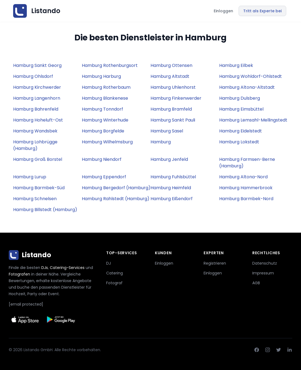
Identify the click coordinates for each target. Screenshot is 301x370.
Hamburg (160, 142)
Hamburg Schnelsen (35, 199)
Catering (114, 273)
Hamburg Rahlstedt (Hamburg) (115, 199)
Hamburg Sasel (166, 131)
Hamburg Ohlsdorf (33, 76)
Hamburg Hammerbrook (246, 188)
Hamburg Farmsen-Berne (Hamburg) (247, 162)
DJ (108, 263)
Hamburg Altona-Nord (243, 177)
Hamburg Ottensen (171, 65)
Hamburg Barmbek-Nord (246, 199)
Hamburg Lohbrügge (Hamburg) (35, 145)
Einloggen (223, 11)
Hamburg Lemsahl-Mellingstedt (253, 120)
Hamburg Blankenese (105, 98)
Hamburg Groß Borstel (37, 159)
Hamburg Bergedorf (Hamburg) (116, 188)
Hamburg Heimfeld (170, 188)
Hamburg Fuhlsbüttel (173, 177)
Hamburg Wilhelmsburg (107, 142)
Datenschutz (264, 263)
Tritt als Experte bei (262, 11)
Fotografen (19, 274)
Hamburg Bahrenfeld (35, 109)
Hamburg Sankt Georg (37, 65)
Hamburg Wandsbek (35, 131)
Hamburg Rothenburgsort (110, 65)
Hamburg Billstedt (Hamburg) (45, 209)
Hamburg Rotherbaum (106, 87)
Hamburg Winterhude (105, 120)
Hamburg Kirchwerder (37, 87)
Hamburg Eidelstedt (240, 131)
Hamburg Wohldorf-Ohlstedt (250, 76)
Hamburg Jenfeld (169, 159)
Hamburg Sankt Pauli (172, 120)
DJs (44, 267)
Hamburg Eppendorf (104, 177)
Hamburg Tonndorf (102, 109)
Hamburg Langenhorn (36, 98)
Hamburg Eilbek (236, 65)
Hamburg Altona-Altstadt (247, 87)
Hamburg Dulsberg (239, 98)
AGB (256, 283)
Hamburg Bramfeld (171, 109)
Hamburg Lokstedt (239, 142)
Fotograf (114, 283)
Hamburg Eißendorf (171, 199)
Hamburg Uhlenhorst (173, 87)
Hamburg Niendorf (101, 159)
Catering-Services (67, 267)
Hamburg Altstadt (169, 76)
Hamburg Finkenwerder (175, 98)
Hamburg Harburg (101, 76)
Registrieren (215, 263)
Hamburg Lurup (29, 177)
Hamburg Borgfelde (103, 131)
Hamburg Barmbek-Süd (39, 188)
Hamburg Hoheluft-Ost (38, 120)
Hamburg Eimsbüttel (241, 109)
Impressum (263, 273)
